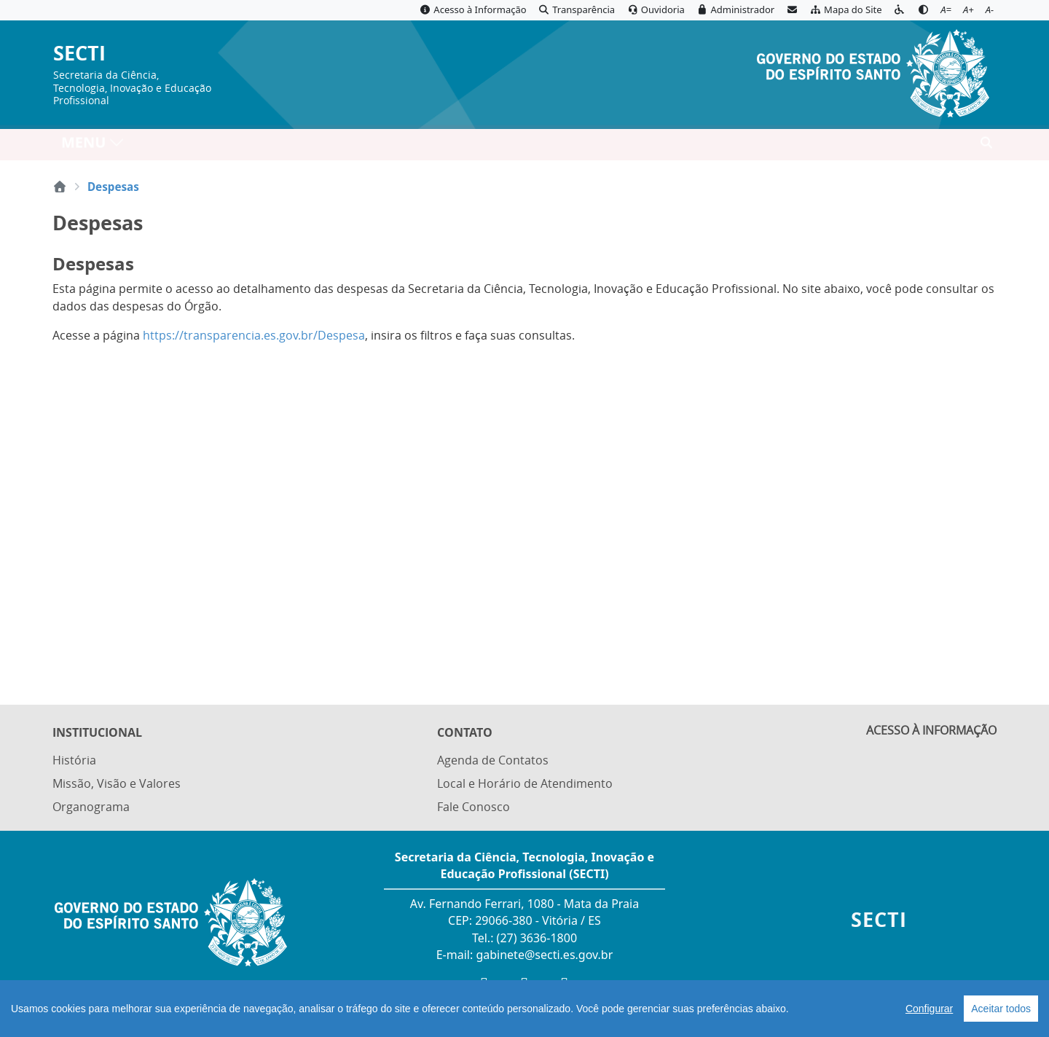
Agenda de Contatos (493, 762)
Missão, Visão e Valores (116, 785)
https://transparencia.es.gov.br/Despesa (254, 335)
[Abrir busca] (986, 146)
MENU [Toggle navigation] (93, 146)
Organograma (91, 807)
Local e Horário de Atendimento (525, 785)
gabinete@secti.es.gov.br (544, 955)
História (74, 762)
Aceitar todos (1001, 1008)
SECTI (79, 54)
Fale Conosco (473, 807)
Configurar (929, 1008)
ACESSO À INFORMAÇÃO (931, 734)
